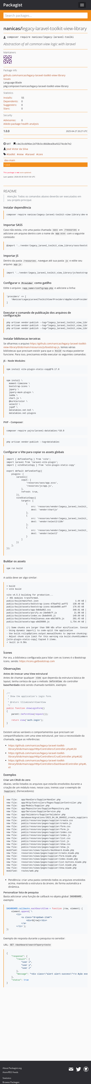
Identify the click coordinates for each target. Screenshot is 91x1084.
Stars (6, 108)
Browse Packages (11, 1082)
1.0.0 (7, 164)
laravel (31, 154)
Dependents (10, 101)
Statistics (7, 1078)
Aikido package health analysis (21, 123)
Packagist (12, 5)
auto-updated (25, 172)
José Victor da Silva (17, 149)
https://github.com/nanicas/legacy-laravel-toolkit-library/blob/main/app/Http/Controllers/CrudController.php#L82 (45, 754)
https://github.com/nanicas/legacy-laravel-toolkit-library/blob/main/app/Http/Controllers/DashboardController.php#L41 (47, 764)
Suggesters (9, 105)
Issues (7, 79)
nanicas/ (12, 28)
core (40, 154)
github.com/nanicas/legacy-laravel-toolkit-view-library (34, 75)
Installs (7, 97)
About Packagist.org (12, 1068)
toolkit (11, 154)
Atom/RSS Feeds (10, 1072)
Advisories (9, 120)
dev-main (9, 160)
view (21, 154)
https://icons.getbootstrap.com (37, 661)
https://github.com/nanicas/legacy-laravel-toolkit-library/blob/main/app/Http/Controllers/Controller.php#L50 (42, 747)
